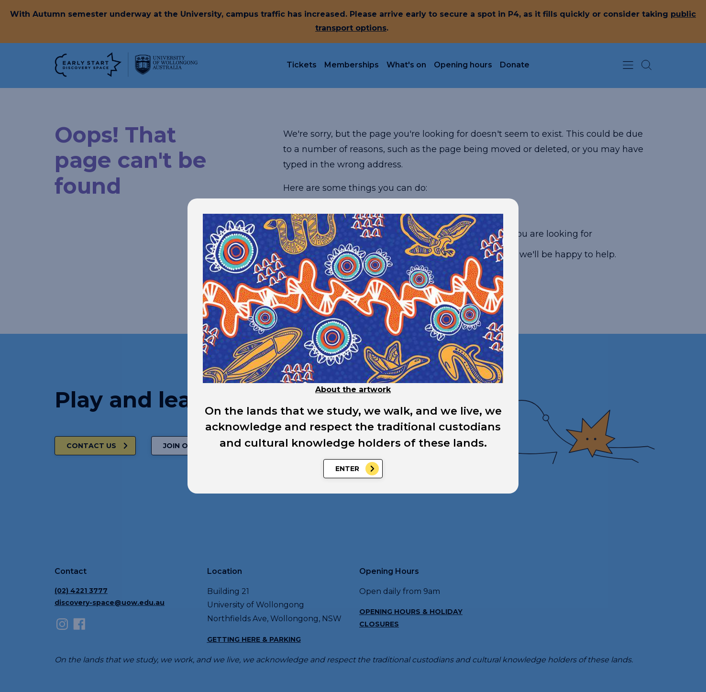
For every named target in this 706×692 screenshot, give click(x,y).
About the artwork (353, 389)
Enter (347, 468)
